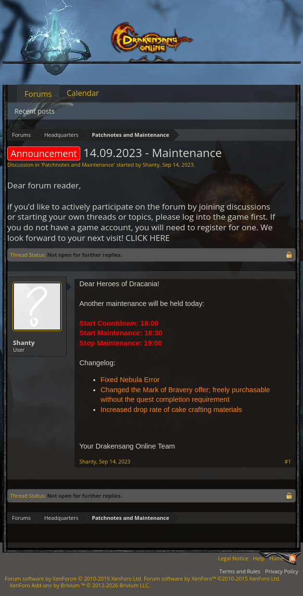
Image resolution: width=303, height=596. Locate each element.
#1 (288, 461)
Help (259, 558)
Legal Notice (233, 558)
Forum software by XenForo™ (212, 578)
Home (276, 558)
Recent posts (34, 111)
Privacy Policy (281, 571)
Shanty (150, 164)
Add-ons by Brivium (80, 585)
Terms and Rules (239, 571)
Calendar (83, 93)
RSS (292, 558)
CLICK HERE (148, 237)
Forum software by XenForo (73, 578)
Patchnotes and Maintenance (78, 164)
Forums (38, 94)
